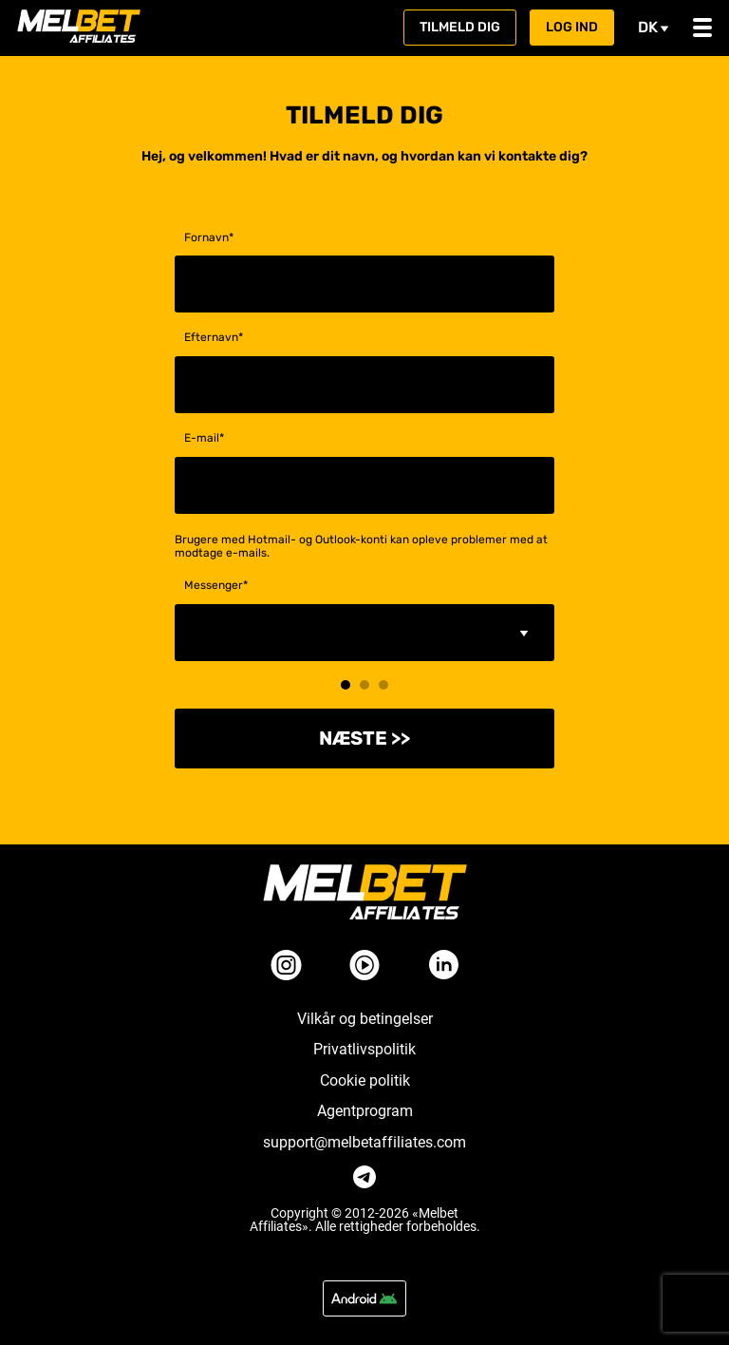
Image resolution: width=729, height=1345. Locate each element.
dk (653, 27)
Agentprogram (365, 1111)
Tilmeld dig (460, 27)
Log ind (572, 27)
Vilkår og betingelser (365, 1019)
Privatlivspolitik (364, 1049)
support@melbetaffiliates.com (364, 1142)
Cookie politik (365, 1081)
